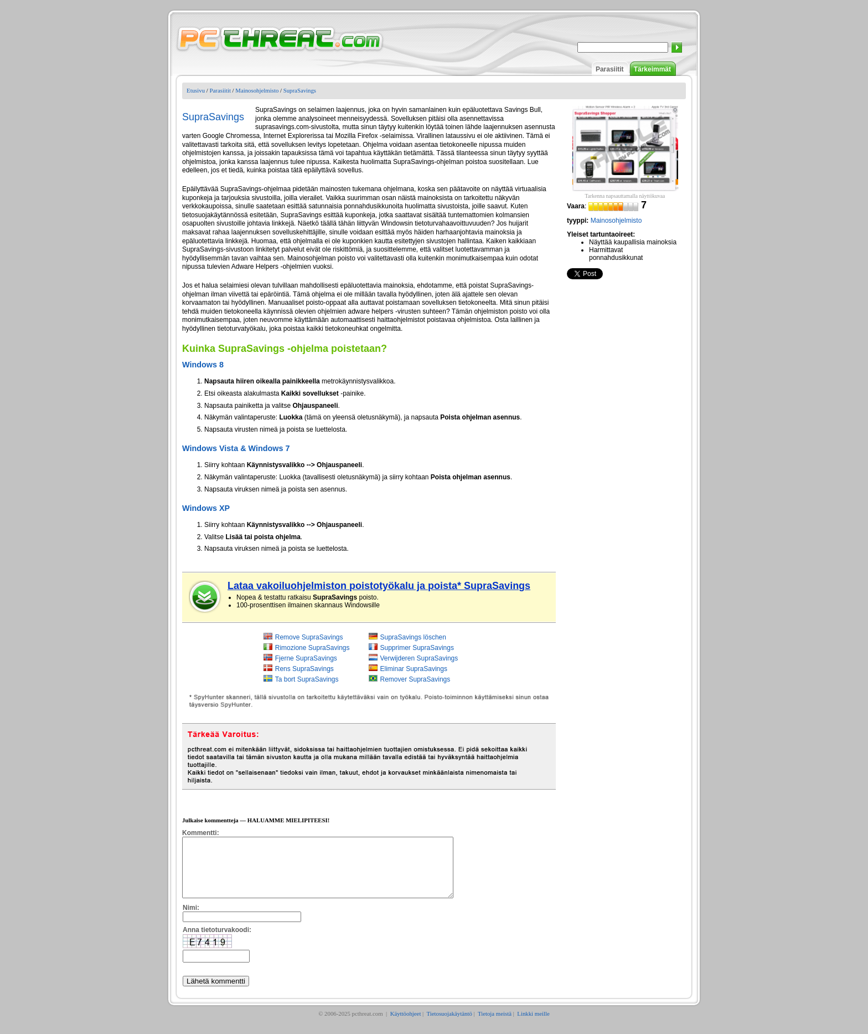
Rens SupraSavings (304, 669)
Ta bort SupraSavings (307, 679)
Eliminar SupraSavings (413, 669)
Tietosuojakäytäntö (449, 1025)
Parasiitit (610, 69)
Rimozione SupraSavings (312, 648)
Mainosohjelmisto (256, 90)
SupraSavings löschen (413, 637)
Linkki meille (533, 1025)
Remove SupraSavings (309, 637)
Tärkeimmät (652, 69)
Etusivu (196, 90)
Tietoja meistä (495, 1025)
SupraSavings (299, 90)
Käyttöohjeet (405, 1025)
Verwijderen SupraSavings (419, 658)
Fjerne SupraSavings (306, 658)
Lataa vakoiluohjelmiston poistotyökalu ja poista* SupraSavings (379, 585)
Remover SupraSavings (415, 679)
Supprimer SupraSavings (417, 648)
